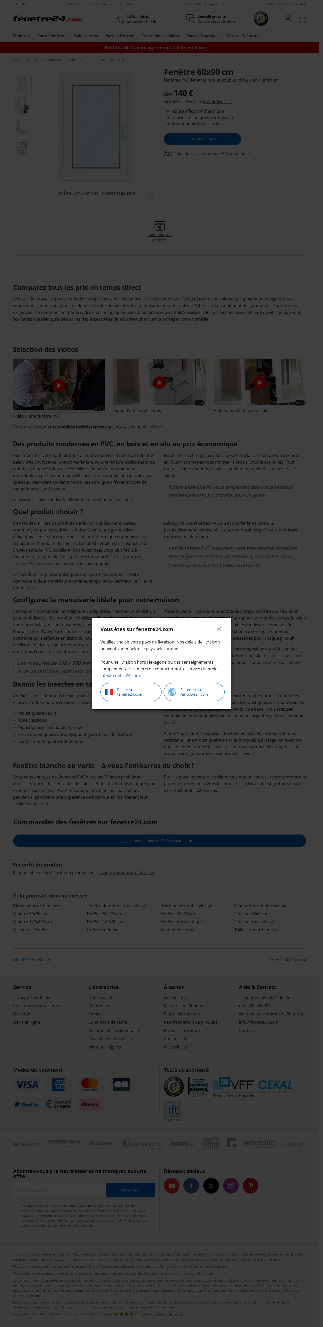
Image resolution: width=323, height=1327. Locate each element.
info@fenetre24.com (120, 675)
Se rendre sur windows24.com (188, 692)
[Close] (219, 629)
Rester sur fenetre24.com (123, 692)
